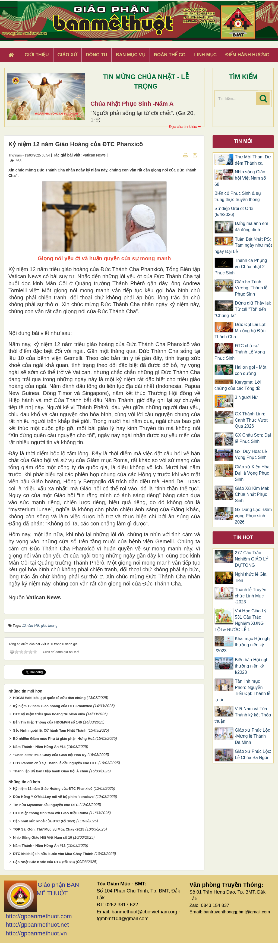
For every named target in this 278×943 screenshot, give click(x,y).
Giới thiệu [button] (36, 54)
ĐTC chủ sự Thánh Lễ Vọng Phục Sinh (239, 352)
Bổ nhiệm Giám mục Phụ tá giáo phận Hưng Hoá (53, 739)
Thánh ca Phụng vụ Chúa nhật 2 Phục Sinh (240, 266)
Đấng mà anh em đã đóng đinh (251, 226)
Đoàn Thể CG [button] (170, 54)
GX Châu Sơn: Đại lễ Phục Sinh (253, 438)
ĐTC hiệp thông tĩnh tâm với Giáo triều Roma (50, 813)
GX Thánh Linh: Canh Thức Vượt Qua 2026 (251, 420)
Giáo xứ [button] (67, 54)
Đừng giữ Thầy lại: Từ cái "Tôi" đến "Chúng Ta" (242, 309)
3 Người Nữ (246, 397)
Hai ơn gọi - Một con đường (250, 370)
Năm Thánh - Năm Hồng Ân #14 (39, 747)
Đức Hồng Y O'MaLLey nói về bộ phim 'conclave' (53, 797)
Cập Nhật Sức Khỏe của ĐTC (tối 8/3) (44, 862)
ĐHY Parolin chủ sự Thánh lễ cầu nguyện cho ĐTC (55, 763)
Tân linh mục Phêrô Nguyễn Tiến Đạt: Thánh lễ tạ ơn (242, 690)
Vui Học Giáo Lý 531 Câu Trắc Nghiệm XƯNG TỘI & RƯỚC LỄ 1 (240, 620)
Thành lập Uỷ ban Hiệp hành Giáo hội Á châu (50, 771)
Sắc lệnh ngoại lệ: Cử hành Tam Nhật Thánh (50, 730)
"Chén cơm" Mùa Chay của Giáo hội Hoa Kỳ (49, 755)
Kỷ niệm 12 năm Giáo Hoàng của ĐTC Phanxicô (53, 789)
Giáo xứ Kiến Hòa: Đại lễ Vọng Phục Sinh (253, 473)
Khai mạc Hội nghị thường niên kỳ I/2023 (242, 644)
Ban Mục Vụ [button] (130, 54)
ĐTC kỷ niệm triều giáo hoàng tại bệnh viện (49, 714)
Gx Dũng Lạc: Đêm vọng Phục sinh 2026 (253, 515)
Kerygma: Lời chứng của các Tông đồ (237, 385)
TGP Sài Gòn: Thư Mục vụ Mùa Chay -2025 (48, 829)
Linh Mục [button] (205, 54)
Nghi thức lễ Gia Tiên (250, 577)
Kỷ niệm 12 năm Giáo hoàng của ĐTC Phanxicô (52, 706)
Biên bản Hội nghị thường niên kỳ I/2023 (252, 666)
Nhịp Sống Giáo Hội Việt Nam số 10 (42, 837)
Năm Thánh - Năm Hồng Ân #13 (39, 846)
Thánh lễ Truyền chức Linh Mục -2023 (250, 595)
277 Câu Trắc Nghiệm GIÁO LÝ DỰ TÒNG (251, 559)
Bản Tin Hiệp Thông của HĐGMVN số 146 (47, 722)
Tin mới (243, 141)
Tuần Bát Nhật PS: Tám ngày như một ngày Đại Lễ (243, 245)
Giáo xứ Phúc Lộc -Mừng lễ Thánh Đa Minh (252, 736)
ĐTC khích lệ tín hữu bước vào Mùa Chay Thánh (53, 854)
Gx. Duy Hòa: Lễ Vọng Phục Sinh (251, 454)
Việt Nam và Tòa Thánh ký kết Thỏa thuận (242, 714)
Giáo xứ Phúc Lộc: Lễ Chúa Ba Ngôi (253, 754)
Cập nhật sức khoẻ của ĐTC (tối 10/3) (44, 821)
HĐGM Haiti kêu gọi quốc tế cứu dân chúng (49, 698)
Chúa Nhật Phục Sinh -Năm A (131, 103)
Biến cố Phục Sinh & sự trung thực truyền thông (237, 196)
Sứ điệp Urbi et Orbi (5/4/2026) (233, 211)
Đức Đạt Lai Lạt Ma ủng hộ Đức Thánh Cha (240, 330)
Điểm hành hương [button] (247, 54)
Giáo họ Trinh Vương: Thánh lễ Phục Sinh (251, 288)
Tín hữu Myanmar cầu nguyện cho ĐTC (45, 805)
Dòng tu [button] (96, 54)
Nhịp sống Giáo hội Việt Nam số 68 (240, 178)
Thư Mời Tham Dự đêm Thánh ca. (253, 160)
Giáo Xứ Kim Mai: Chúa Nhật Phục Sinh (252, 494)
